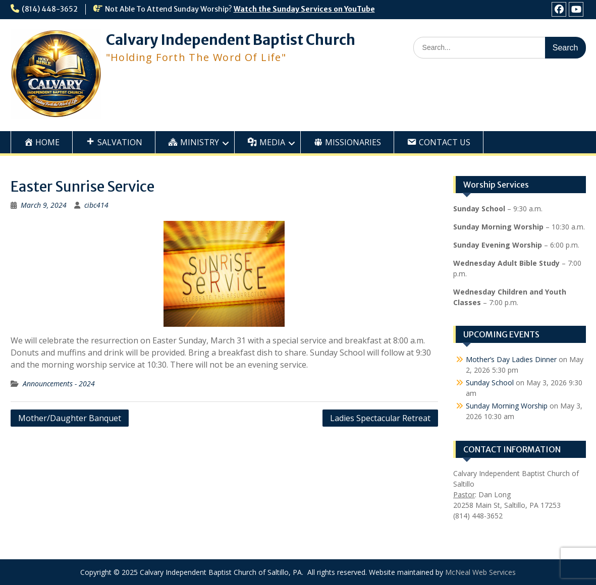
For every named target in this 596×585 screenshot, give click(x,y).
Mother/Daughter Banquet (69, 418)
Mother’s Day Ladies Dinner (511, 359)
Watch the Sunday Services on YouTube (304, 9)
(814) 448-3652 (50, 9)
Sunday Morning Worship (507, 406)
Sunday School (490, 382)
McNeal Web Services (480, 572)
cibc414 (96, 205)
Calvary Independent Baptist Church (230, 40)
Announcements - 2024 (59, 383)
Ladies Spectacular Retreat (380, 418)
